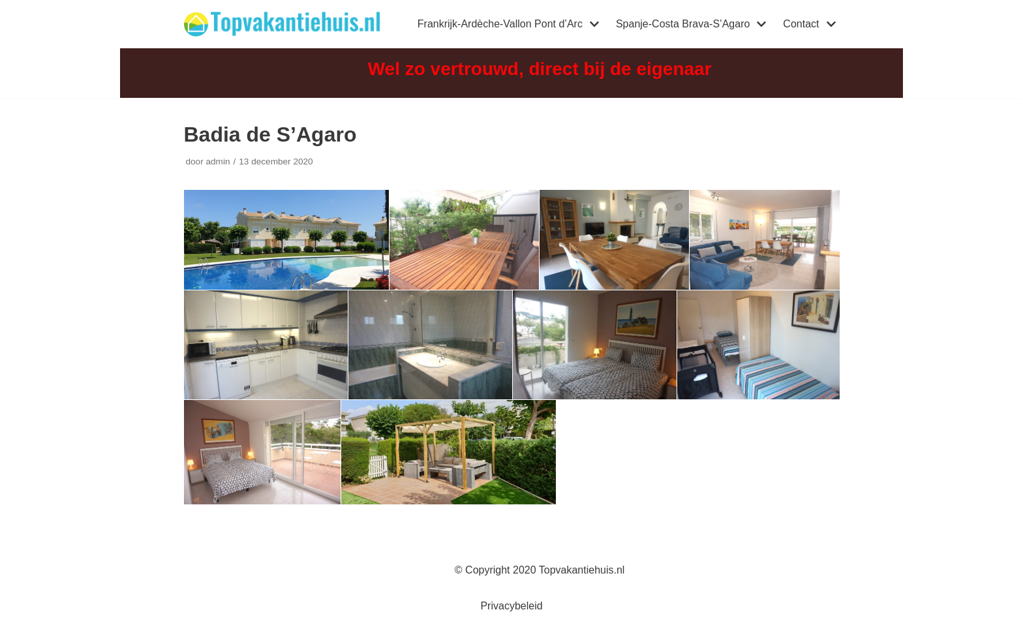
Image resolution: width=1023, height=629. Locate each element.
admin (218, 161)
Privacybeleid (511, 605)
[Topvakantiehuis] (282, 24)
